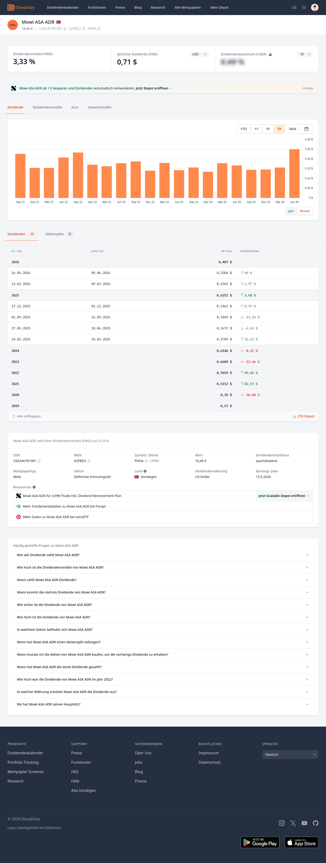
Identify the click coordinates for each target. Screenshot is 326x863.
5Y (279, 129)
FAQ (74, 771)
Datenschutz (210, 762)
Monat (305, 211)
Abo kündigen (83, 790)
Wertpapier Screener (26, 771)
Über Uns (143, 752)
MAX (292, 129)
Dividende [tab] (15, 107)
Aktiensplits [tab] (59, 234)
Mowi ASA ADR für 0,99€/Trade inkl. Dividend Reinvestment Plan (72, 495)
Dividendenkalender (63, 7)
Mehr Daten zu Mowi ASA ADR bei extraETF (56, 517)
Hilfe (75, 781)
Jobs (138, 762)
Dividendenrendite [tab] (47, 107)
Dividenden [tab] (22, 234)
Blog (139, 771)
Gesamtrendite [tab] (99, 107)
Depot (219, 7)
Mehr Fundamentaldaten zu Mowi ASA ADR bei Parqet (64, 506)
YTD (244, 129)
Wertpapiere (188, 7)
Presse (140, 781)
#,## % (232, 62)
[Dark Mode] (304, 7)
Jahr (291, 211)
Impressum (209, 752)
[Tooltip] (144, 471)
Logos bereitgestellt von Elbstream (34, 827)
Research (16, 781)
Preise (120, 7)
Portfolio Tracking (23, 762)
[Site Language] (294, 7)
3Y (268, 129)
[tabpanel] (163, 170)
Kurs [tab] (75, 107)
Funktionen (97, 7)
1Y (256, 129)
